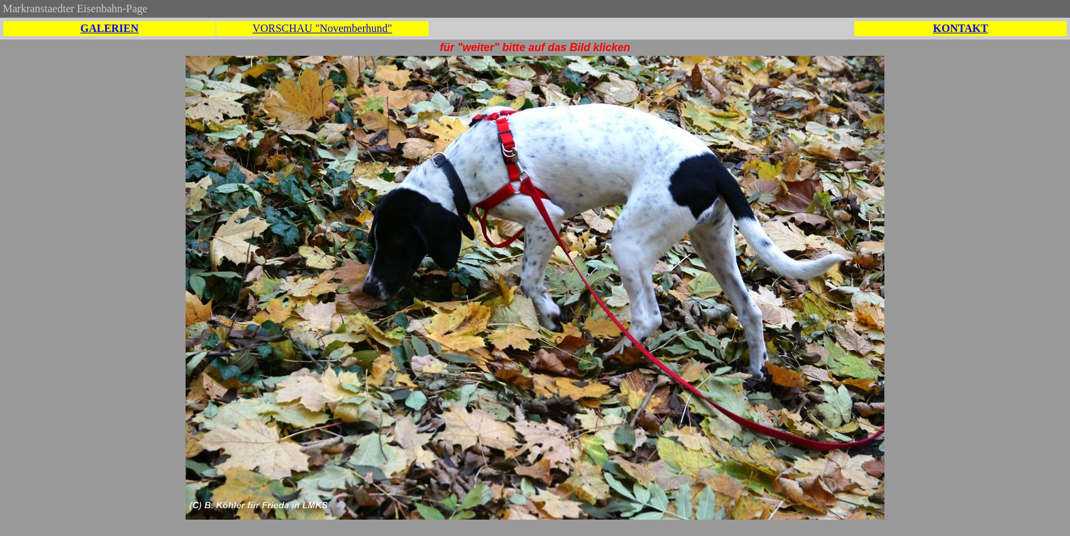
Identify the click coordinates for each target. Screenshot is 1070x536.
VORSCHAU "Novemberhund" (322, 28)
